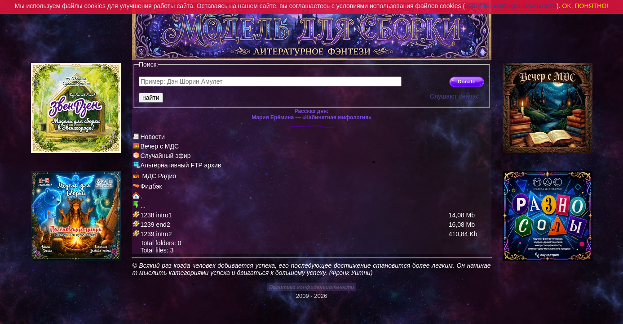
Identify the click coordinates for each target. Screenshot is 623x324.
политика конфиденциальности (511, 5)
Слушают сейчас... (457, 96)
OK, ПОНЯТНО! (585, 5)
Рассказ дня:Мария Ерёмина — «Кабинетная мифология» (311, 114)
